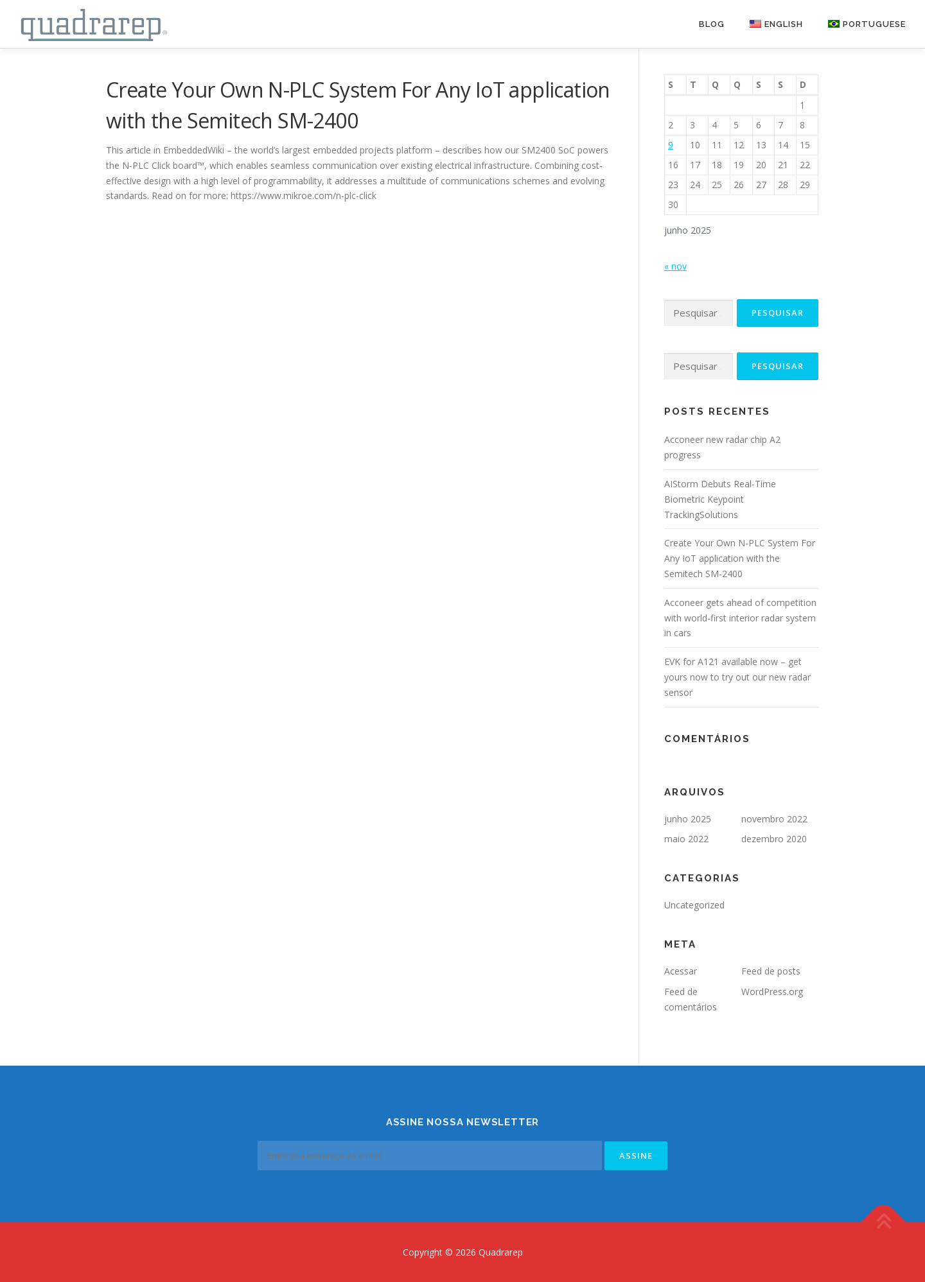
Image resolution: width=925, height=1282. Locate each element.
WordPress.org (772, 991)
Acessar (680, 971)
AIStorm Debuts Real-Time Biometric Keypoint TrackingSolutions (720, 499)
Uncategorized (694, 905)
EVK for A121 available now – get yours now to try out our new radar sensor (737, 676)
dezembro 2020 (774, 839)
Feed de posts (770, 971)
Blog (712, 24)
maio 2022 (686, 839)
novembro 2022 (774, 819)
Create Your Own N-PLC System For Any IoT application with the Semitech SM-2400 (739, 558)
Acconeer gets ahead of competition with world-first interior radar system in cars (740, 617)
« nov (675, 266)
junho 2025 (687, 819)
